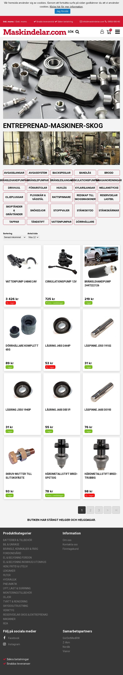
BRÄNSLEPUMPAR (38, 180)
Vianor (66, 651)
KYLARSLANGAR (85, 187)
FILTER (7, 575)
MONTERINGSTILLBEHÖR (17, 592)
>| (116, 510)
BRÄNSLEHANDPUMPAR (14, 180)
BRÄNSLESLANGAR (61, 180)
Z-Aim (66, 642)
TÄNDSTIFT (37, 221)
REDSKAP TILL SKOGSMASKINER (85, 197)
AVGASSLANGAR (14, 172)
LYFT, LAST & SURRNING (17, 588)
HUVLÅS (61, 187)
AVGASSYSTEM (38, 172)
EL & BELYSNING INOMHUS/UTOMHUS (24, 562)
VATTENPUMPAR (61, 221)
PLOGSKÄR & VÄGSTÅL (38, 197)
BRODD (108, 172)
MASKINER (9, 619)
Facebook (11, 638)
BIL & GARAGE (11, 544)
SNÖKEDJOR (37, 210)
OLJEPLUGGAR (14, 197)
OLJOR (7, 597)
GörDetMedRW (71, 638)
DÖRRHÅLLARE (85, 221)
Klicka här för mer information (66, 6)
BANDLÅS (85, 172)
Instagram (11, 644)
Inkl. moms (8, 21)
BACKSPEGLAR (61, 172)
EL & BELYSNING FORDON (17, 557)
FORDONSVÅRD (12, 553)
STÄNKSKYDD (85, 210)
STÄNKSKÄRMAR (109, 210)
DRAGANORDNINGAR (109, 180)
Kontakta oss (70, 544)
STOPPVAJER (61, 210)
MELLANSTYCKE (108, 187)
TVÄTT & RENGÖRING (15, 601)
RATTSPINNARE (61, 197)
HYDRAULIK (9, 579)
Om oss (67, 540)
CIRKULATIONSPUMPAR (85, 180)
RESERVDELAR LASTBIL (109, 197)
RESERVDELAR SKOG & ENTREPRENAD (25, 614)
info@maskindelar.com (92, 21)
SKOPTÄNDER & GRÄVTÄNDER (14, 210)
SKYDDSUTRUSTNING (15, 605)
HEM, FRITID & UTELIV (15, 566)
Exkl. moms (21, 21)
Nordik (66, 646)
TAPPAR (14, 221)
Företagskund (71, 548)
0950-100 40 (112, 21)
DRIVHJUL (14, 187)
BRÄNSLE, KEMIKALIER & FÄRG (20, 548)
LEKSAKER (9, 570)
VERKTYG (8, 610)
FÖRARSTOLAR (38, 187)
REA (5, 623)
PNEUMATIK (10, 583)
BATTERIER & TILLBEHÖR (17, 540)
